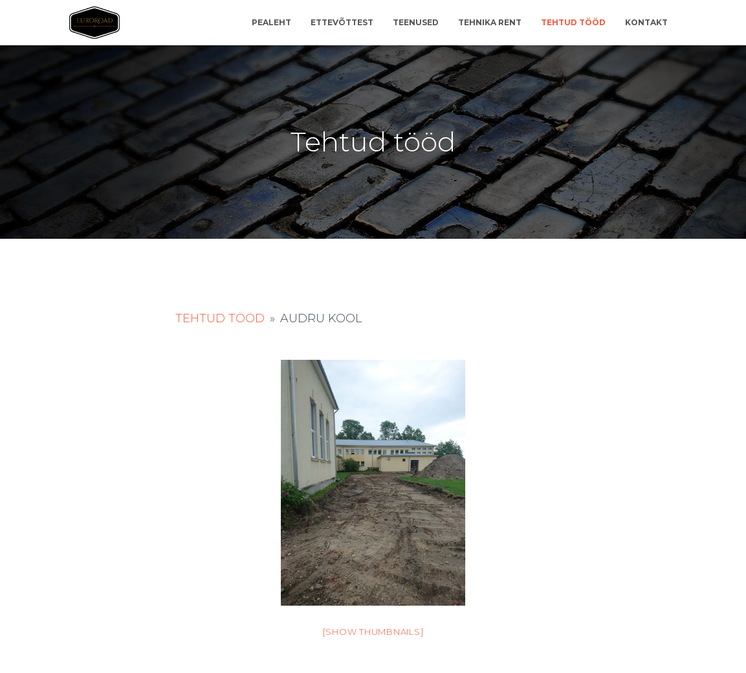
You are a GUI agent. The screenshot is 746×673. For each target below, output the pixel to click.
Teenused (416, 22)
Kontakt (646, 22)
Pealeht (271, 22)
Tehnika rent (489, 22)
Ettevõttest (342, 22)
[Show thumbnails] (373, 631)
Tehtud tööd (573, 22)
